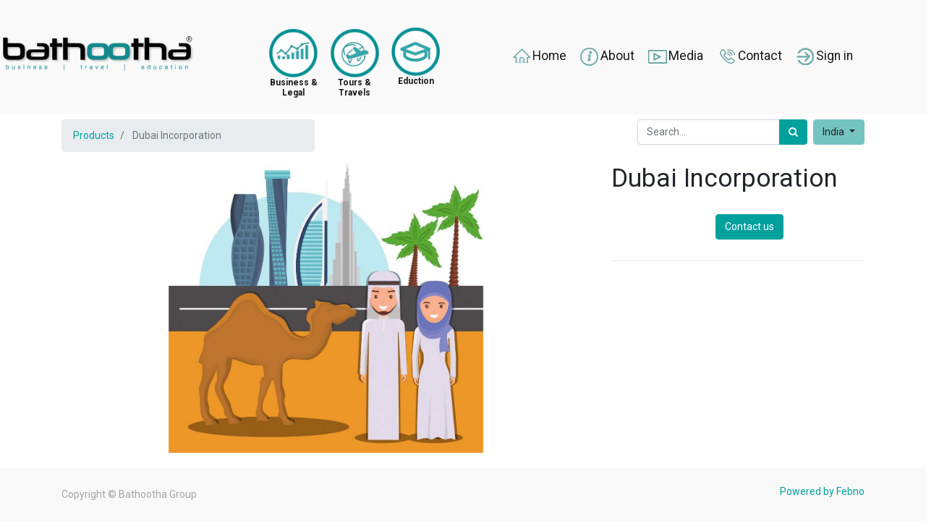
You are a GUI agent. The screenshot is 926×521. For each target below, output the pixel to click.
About (606, 56)
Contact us (749, 226)
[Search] (793, 132)
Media (675, 56)
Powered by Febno (822, 491)
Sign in (823, 56)
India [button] (834, 131)
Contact (749, 56)
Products (93, 135)
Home (538, 56)
